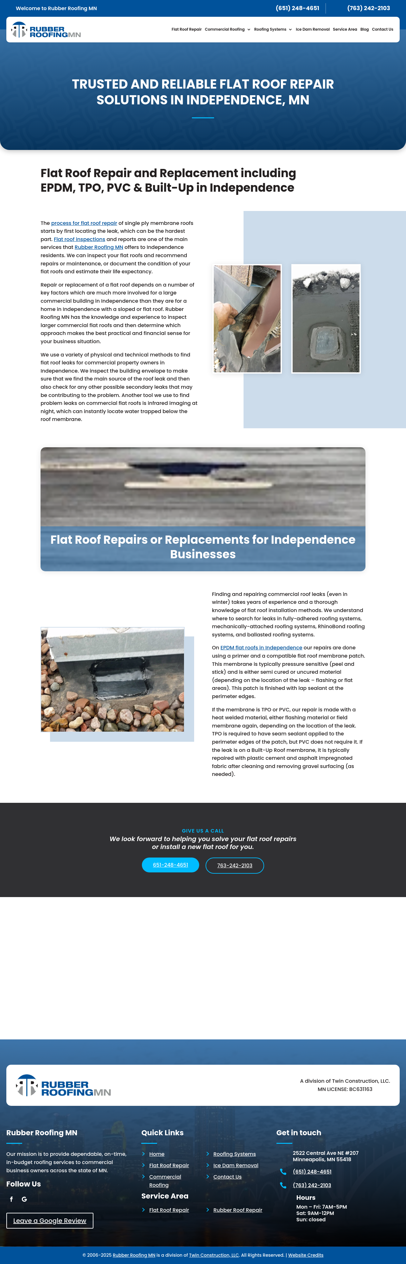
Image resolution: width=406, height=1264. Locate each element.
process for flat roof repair (84, 223)
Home (156, 1154)
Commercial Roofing (225, 29)
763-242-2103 (234, 865)
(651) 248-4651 (312, 1171)
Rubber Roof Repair (237, 1210)
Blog (364, 29)
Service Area (345, 29)
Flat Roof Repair (187, 29)
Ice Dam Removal (313, 29)
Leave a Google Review (49, 1220)
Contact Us (382, 29)
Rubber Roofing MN (99, 247)
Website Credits (305, 1255)
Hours (306, 1197)
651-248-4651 (170, 865)
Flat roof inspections (79, 239)
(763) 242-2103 (312, 1185)
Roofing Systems (270, 29)
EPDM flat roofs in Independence (261, 647)
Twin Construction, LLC (214, 1255)
